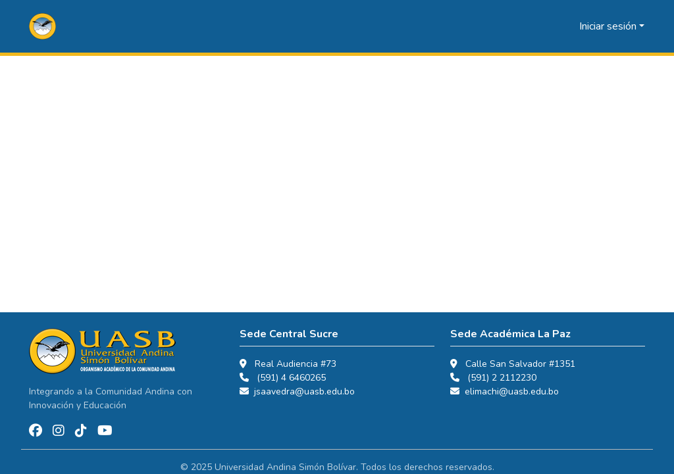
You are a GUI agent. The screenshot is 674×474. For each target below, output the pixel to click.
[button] (42, 26)
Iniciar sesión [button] (609, 26)
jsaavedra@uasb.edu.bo (304, 391)
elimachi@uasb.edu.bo (512, 391)
